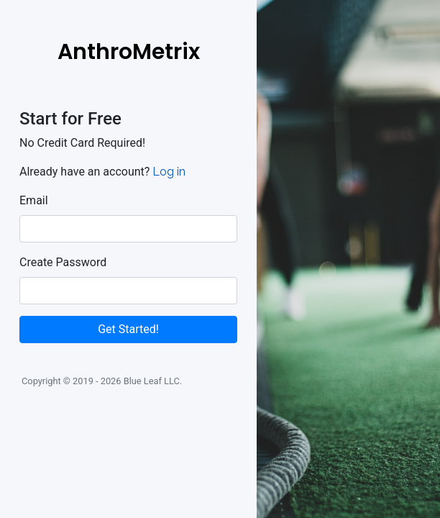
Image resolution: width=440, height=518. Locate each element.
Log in (168, 171)
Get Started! (128, 329)
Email (33, 200)
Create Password (62, 262)
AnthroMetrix (129, 52)
